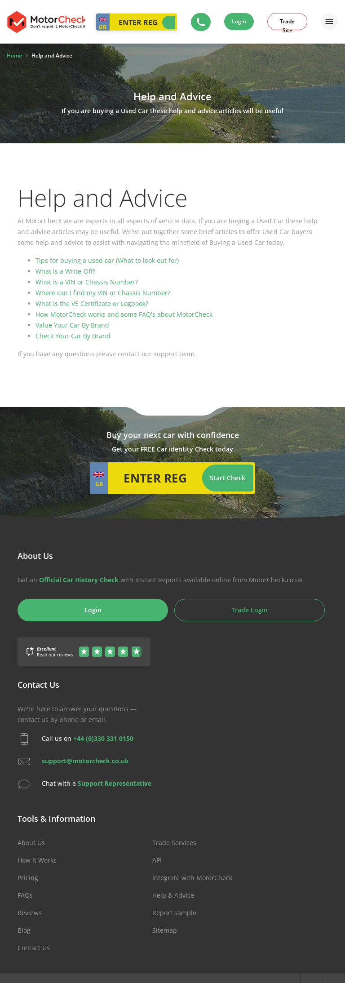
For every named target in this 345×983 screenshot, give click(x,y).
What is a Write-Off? (65, 271)
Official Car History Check (79, 580)
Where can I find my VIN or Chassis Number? (102, 292)
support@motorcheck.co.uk (85, 761)
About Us (31, 842)
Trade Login (249, 610)
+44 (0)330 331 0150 (103, 738)
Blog (24, 930)
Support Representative (114, 783)
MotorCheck (46, 22)
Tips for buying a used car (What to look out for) (107, 260)
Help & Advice (173, 895)
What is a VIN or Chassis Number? (86, 282)
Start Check (168, 22)
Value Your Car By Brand (72, 325)
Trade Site (287, 24)
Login (239, 21)
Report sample (174, 912)
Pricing (28, 877)
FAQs (25, 895)
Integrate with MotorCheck (192, 877)
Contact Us (34, 947)
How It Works (37, 860)
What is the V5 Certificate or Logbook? (91, 303)
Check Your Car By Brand (73, 336)
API (157, 860)
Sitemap (164, 930)
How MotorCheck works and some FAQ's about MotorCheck (123, 314)
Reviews (30, 912)
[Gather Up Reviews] (84, 646)
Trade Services (174, 842)
